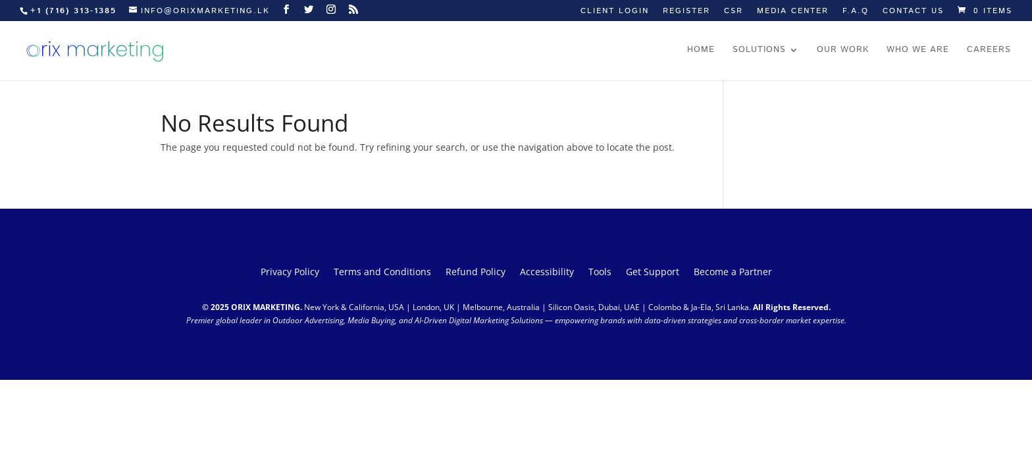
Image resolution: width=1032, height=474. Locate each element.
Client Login (614, 11)
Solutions (759, 50)
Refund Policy (475, 272)
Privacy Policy (290, 272)
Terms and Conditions (382, 272)
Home (701, 50)
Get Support (652, 272)
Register (686, 11)
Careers (989, 50)
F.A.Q (855, 11)
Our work (843, 50)
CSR (733, 11)
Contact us (913, 11)
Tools (599, 272)
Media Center (793, 11)
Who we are (918, 50)
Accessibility (547, 272)
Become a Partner (733, 272)
